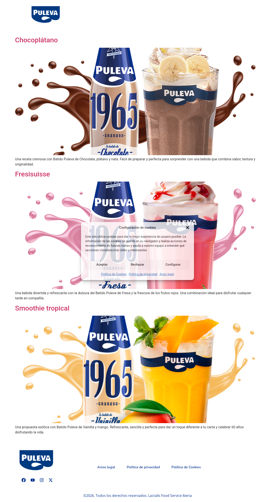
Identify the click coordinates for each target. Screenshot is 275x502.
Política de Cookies (114, 274)
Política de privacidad (143, 274)
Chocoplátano (36, 40)
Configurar (173, 264)
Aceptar (102, 264)
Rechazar (137, 264)
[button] (187, 227)
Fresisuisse (32, 174)
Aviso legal (166, 274)
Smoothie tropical (42, 308)
